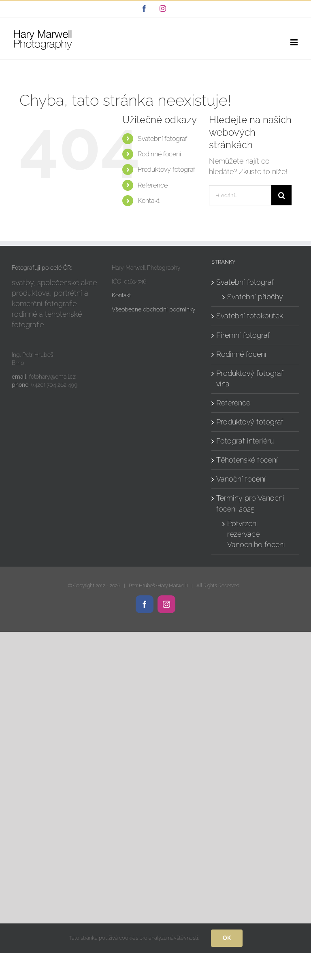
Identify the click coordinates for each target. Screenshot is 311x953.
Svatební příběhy (255, 296)
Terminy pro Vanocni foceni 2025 (250, 503)
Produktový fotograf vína (249, 378)
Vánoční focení (241, 479)
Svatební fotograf (162, 139)
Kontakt (149, 201)
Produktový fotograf (166, 169)
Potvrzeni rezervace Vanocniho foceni (256, 534)
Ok (227, 938)
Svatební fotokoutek (249, 315)
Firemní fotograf (243, 335)
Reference (153, 185)
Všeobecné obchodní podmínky (154, 309)
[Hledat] (281, 195)
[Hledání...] (240, 195)
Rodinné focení (159, 154)
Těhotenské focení (247, 460)
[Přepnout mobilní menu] (294, 42)
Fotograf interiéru (245, 441)
